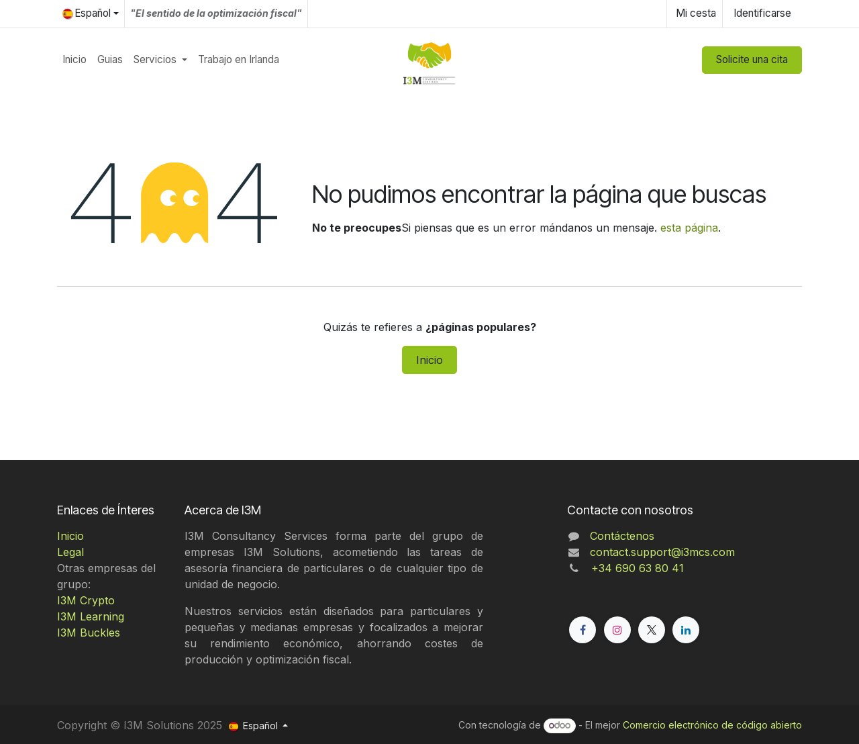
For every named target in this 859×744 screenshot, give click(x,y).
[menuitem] (74, 60)
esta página (689, 227)
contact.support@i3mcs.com (662, 552)
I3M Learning (90, 616)
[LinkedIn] (685, 629)
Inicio (429, 360)
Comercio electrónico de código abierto (712, 725)
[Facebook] (582, 629)
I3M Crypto (86, 600)
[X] (651, 629)
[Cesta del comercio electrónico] (694, 14)
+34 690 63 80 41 (634, 568)
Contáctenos (622, 536)
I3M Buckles (88, 632)
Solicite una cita (752, 59)
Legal (70, 552)
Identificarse (762, 13)
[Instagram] (617, 629)
